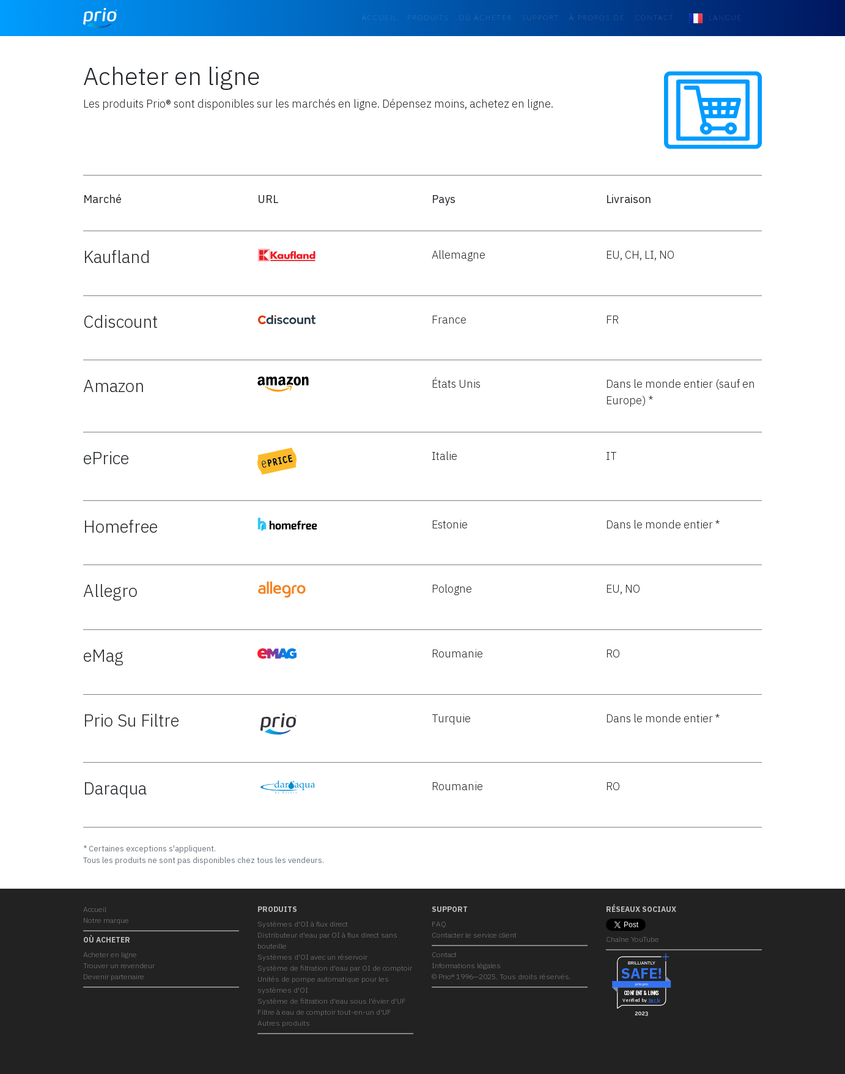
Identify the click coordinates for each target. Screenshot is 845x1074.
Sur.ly (654, 1001)
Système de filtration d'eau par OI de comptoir (334, 967)
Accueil (379, 17)
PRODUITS (428, 17)
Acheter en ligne (110, 954)
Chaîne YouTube (632, 939)
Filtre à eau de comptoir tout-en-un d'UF (324, 1012)
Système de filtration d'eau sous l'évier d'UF (331, 1000)
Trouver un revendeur (119, 965)
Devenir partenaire (113, 976)
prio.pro (641, 984)
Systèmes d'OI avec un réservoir (312, 956)
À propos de (597, 17)
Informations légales (466, 965)
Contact (654, 17)
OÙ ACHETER (485, 17)
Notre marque (106, 920)
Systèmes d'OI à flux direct (302, 923)
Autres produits (283, 1023)
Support (540, 17)
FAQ (439, 923)
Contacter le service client (474, 934)
